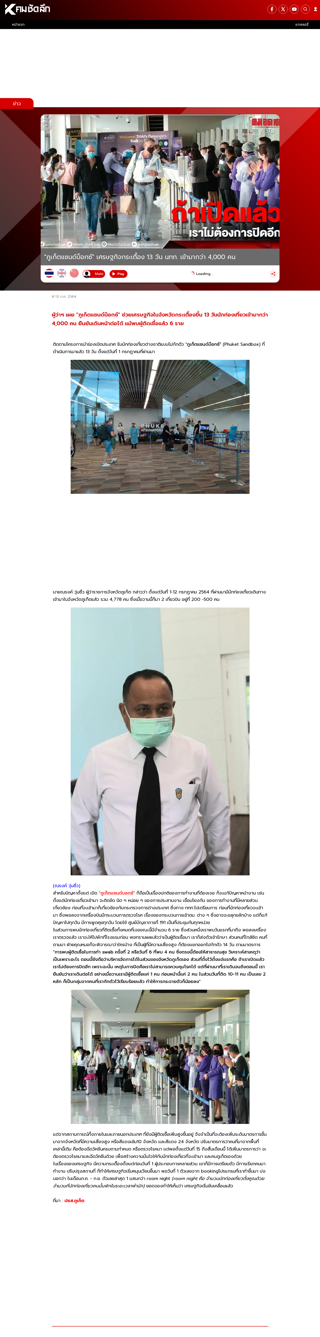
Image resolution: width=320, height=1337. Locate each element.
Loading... (204, 274)
